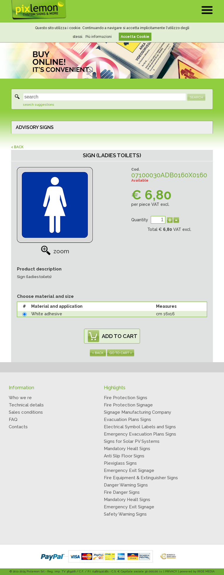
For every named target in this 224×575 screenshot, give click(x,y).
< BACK (17, 147)
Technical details (26, 405)
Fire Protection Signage (128, 405)
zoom (55, 251)
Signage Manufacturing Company (137, 412)
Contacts (18, 426)
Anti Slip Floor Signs (124, 456)
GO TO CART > (120, 353)
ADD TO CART (119, 336)
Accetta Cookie (135, 37)
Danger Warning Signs (126, 485)
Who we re (20, 397)
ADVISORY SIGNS (35, 127)
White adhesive (46, 314)
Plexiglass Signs (120, 463)
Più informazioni (98, 37)
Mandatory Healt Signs (127, 448)
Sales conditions (26, 412)
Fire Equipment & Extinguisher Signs (141, 477)
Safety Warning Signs (125, 514)
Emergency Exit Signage (129, 470)
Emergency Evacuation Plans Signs (140, 434)
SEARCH (196, 97)
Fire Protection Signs (125, 397)
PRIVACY (171, 571)
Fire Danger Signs (122, 492)
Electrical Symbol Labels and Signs (140, 426)
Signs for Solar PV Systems (132, 441)
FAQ (13, 419)
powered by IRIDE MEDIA (197, 571)
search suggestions (38, 105)
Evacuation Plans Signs (127, 419)
